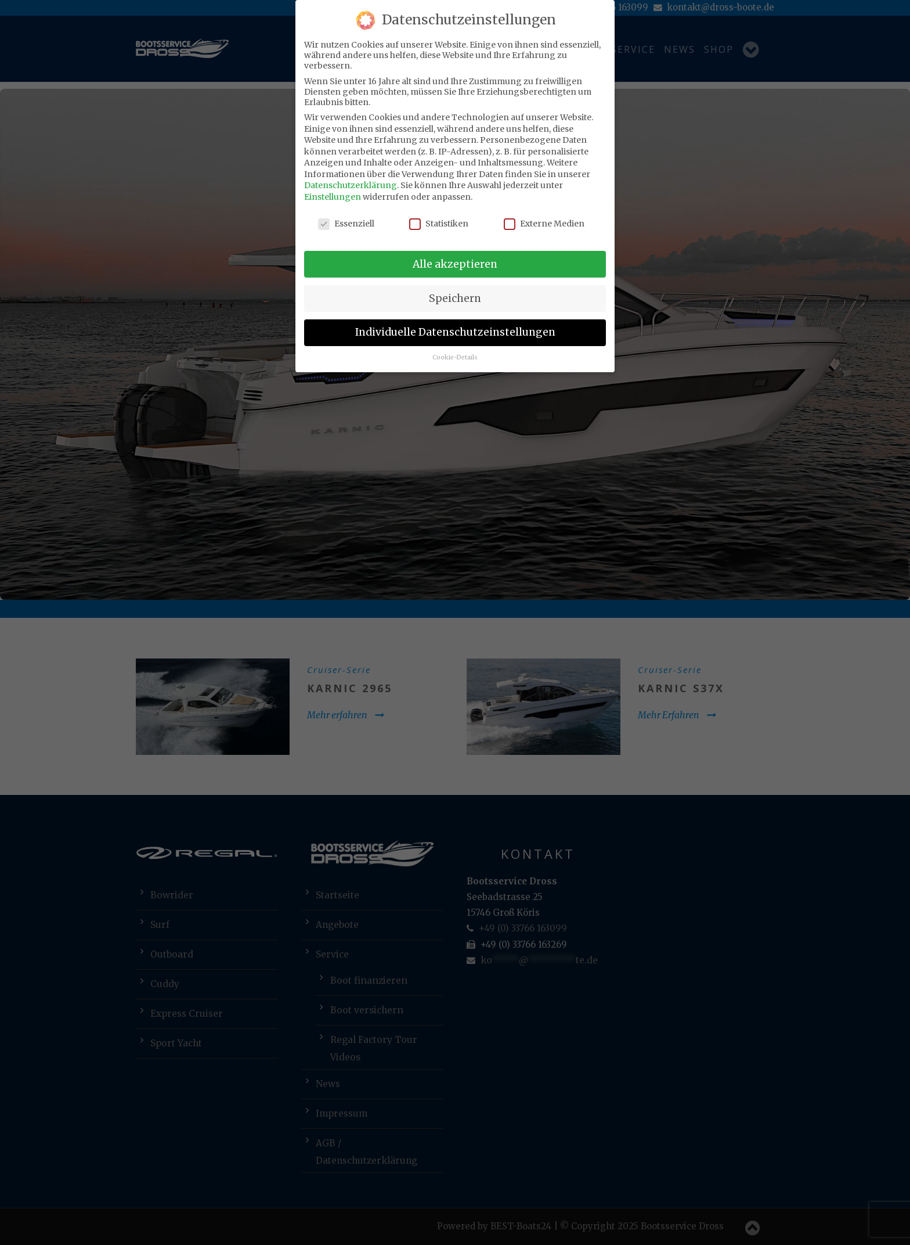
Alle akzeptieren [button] (455, 264)
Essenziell (346, 223)
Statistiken (438, 223)
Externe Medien (544, 223)
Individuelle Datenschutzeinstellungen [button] (455, 332)
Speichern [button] (455, 298)
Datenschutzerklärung (350, 185)
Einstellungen (332, 197)
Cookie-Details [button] (455, 357)
